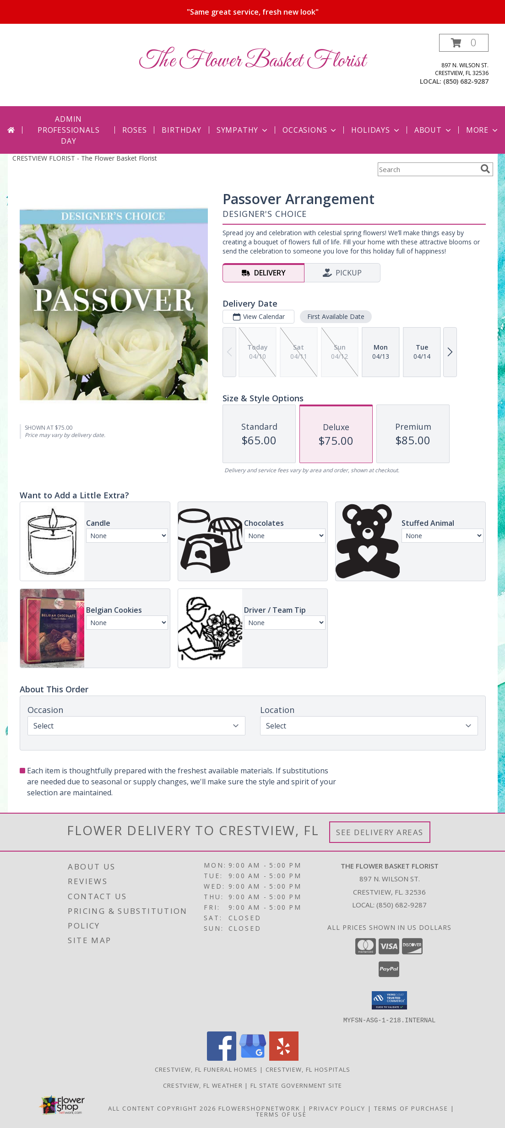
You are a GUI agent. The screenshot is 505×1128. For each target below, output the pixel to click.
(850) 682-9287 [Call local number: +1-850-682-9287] (466, 81)
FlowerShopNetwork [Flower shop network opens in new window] (259, 1108)
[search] (485, 169)
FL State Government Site (296, 1085)
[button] (464, 43)
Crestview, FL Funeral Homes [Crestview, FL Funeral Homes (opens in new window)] (206, 1069)
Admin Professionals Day (68, 130)
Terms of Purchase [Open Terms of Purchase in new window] (411, 1108)
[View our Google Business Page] (252, 1057)
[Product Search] (427, 169)
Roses (134, 130)
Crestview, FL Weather (203, 1085)
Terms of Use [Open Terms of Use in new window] (281, 1114)
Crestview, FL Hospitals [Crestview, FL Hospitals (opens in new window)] (308, 1069)
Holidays (376, 130)
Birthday (181, 130)
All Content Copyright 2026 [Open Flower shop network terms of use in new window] (162, 1108)
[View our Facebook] (221, 1057)
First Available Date (335, 316)
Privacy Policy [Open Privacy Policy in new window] (337, 1108)
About (433, 130)
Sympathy (243, 130)
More (483, 130)
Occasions (310, 130)
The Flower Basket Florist (252, 61)
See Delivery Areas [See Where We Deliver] (380, 832)
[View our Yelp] (284, 1057)
